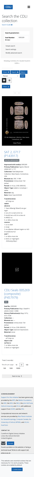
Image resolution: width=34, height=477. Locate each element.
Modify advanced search (14, 53)
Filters (6, 87)
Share (6, 72)
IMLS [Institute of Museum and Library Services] (18, 403)
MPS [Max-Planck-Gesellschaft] (13, 400)
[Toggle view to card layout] (4, 80)
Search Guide (7, 25)
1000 (11, 368)
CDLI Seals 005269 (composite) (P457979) (17, 293)
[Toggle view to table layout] (9, 80)
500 (4, 368)
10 (16, 365)
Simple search (10, 46)
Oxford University (7, 406)
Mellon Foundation (24, 400)
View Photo (17, 143)
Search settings (11, 49)
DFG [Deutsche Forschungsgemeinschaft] (22, 409)
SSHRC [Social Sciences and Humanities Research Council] (13, 409)
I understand (17, 469)
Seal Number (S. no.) (10, 39)
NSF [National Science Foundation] (5, 403)
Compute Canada (22, 419)
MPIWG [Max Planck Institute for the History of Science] (18, 422)
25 (21, 365)
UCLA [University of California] (18, 406)
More (23, 72)
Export (15, 72)
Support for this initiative (9, 397)
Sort (22, 76)
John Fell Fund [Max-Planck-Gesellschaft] (28, 403)
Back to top (17, 376)
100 (27, 365)
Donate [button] (10, 443)
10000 (18, 368)
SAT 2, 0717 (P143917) (12, 154)
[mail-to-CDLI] (3, 444)
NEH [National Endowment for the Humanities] (11, 403)
